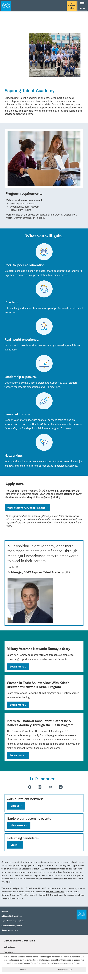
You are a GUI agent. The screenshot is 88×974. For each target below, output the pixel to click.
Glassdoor (50, 787)
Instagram (39, 787)
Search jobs (71, 5)
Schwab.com (10, 947)
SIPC (48, 895)
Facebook (29, 787)
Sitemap (5, 911)
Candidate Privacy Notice (12, 925)
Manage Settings (65, 971)
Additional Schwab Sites (12, 916)
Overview (8, 952)
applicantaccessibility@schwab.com (55, 878)
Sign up (15, 805)
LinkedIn (61, 787)
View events (18, 825)
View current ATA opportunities (28, 507)
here (70, 872)
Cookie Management (10, 930)
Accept (23, 971)
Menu (82, 5)
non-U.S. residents (55, 891)
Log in (14, 844)
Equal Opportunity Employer (13, 921)
